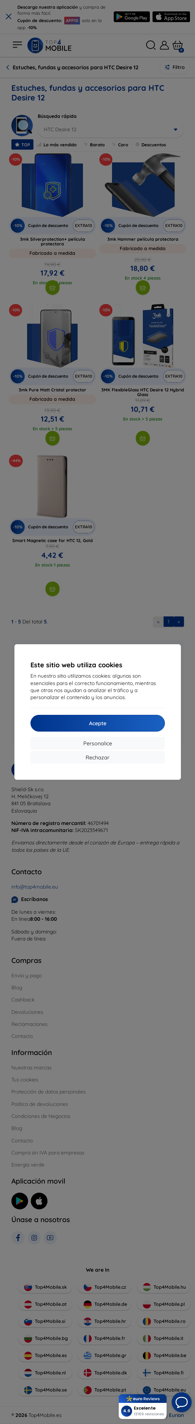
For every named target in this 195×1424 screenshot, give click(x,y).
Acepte (97, 723)
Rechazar (97, 757)
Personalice (97, 743)
